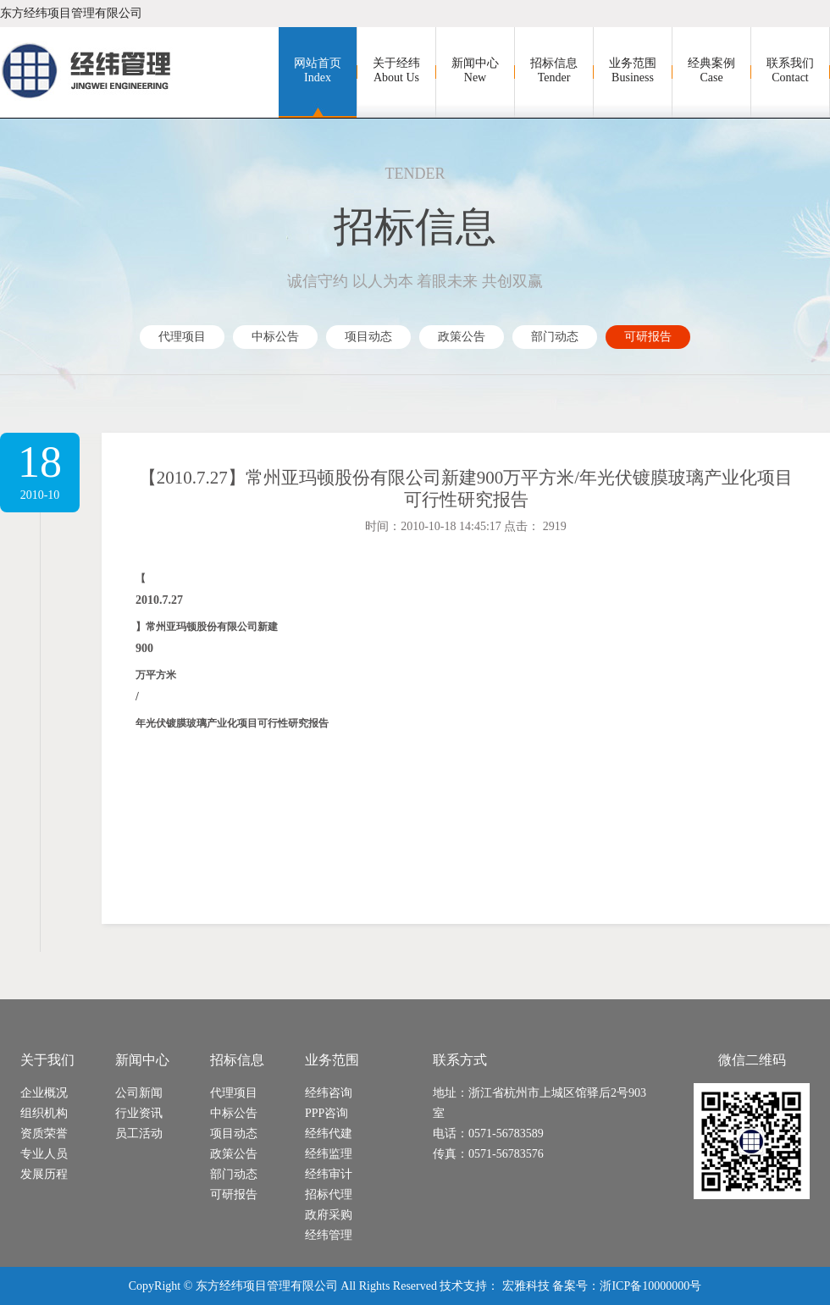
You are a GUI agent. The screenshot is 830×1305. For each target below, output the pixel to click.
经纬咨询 (328, 1093)
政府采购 (328, 1214)
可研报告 (648, 336)
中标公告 (275, 336)
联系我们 (790, 71)
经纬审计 (328, 1174)
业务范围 (633, 71)
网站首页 (318, 71)
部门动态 (554, 336)
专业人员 (44, 1153)
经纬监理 (328, 1153)
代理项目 (182, 336)
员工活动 (139, 1133)
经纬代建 (328, 1133)
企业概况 (44, 1093)
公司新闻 (139, 1093)
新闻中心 (475, 71)
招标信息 (554, 71)
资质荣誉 (44, 1133)
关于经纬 (396, 71)
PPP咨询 (326, 1113)
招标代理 (328, 1194)
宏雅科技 (526, 1286)
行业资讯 (139, 1113)
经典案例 (711, 71)
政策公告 (461, 336)
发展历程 (44, 1174)
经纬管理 (328, 1235)
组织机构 (44, 1113)
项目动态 (368, 336)
